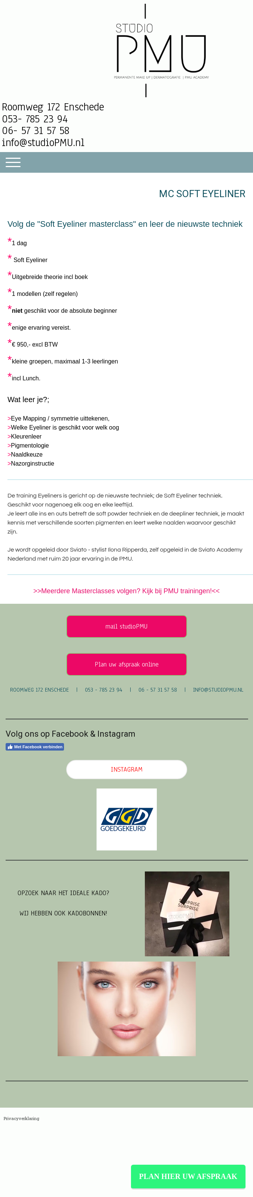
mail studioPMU (126, 626)
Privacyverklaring (21, 1118)
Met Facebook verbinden (35, 747)
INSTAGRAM (127, 769)
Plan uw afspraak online (127, 664)
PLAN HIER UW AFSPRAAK (188, 1176)
